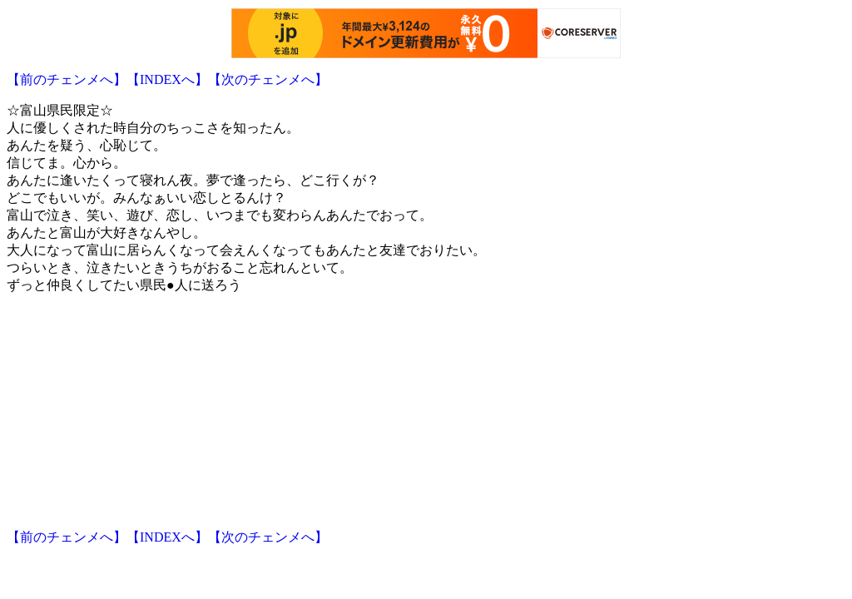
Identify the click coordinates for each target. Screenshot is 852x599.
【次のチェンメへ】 (268, 79)
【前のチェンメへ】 (66, 79)
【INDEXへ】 (167, 79)
